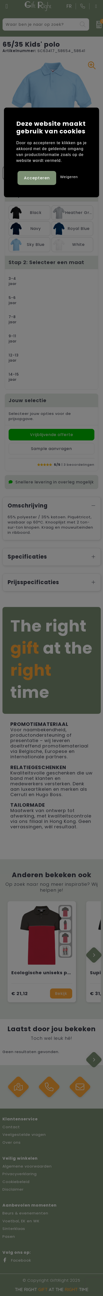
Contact (11, 1126)
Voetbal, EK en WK (21, 1221)
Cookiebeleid (16, 1181)
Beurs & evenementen (25, 1213)
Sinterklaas (13, 1228)
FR (69, 6)
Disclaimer (13, 1189)
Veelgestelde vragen (24, 1134)
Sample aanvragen (51, 448)
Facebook (16, 1260)
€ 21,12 (19, 993)
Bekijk (61, 993)
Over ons (11, 1142)
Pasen (8, 1236)
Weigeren (69, 177)
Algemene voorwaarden (27, 1166)
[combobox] (40, 24)
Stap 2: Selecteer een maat (46, 262)
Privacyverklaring (19, 1173)
